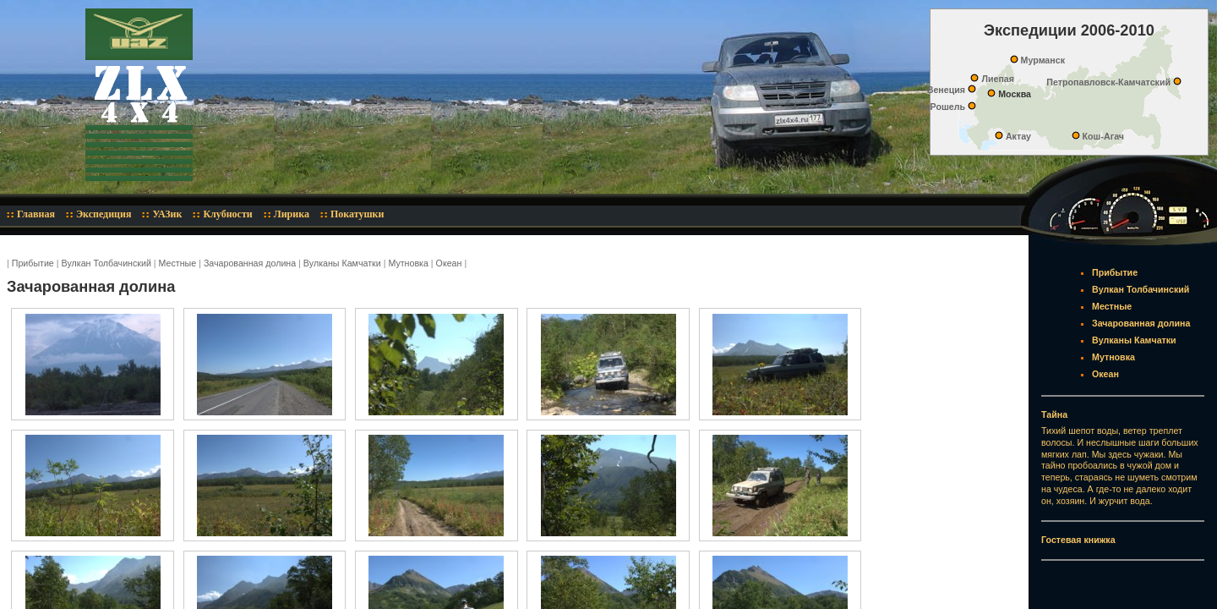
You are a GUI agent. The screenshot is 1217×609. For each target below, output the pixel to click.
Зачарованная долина (250, 263)
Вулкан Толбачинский (106, 263)
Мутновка (408, 263)
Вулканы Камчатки (342, 263)
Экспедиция (103, 214)
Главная (36, 214)
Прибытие (33, 263)
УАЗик (167, 214)
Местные (178, 263)
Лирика (291, 214)
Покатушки (357, 214)
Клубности (227, 214)
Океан (449, 263)
